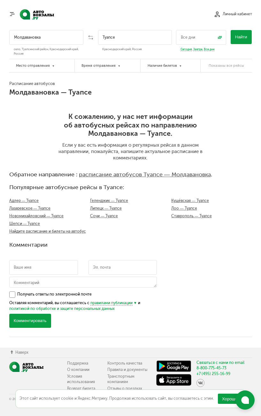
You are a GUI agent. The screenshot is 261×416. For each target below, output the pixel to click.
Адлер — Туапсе (24, 200)
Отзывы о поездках (124, 388)
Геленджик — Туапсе (109, 200)
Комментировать (30, 320)
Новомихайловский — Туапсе (36, 216)
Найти (241, 37)
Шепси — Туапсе (24, 223)
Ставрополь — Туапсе (191, 216)
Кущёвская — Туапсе (190, 200)
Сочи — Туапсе (104, 216)
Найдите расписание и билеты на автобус (47, 231)
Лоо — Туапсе (184, 208)
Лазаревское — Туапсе (30, 208)
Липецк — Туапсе (106, 208)
